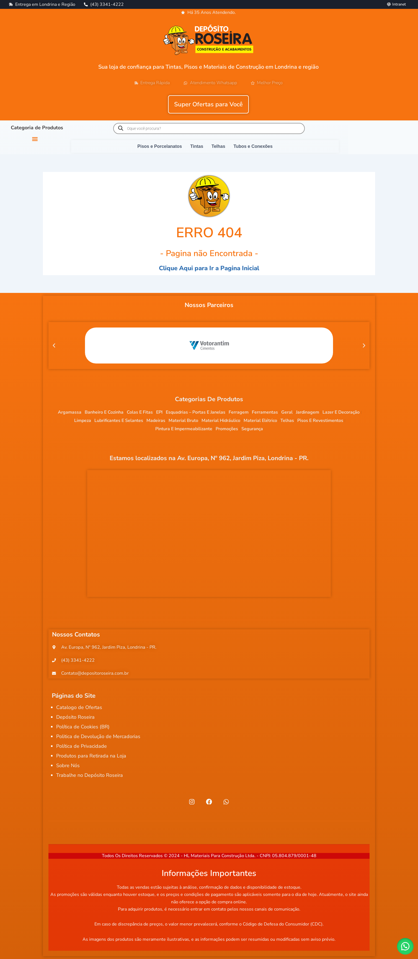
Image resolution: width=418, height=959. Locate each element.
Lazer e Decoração (341, 412)
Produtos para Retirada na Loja (91, 758)
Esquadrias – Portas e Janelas (195, 412)
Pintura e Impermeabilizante (183, 429)
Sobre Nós (68, 767)
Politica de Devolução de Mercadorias (98, 738)
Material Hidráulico (221, 420)
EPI (159, 412)
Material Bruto (183, 420)
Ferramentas (265, 412)
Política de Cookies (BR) (83, 729)
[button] (34, 138)
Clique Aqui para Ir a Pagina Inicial (209, 268)
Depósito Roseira (75, 719)
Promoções (227, 429)
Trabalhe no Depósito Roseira (89, 777)
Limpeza (82, 420)
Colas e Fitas (140, 412)
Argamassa (69, 412)
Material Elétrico (260, 420)
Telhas (287, 420)
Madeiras (155, 420)
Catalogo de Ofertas (79, 709)
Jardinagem (307, 412)
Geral (287, 412)
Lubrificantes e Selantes (118, 420)
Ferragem (239, 412)
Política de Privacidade (81, 748)
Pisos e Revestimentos (320, 420)
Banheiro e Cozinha (104, 412)
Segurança (252, 429)
